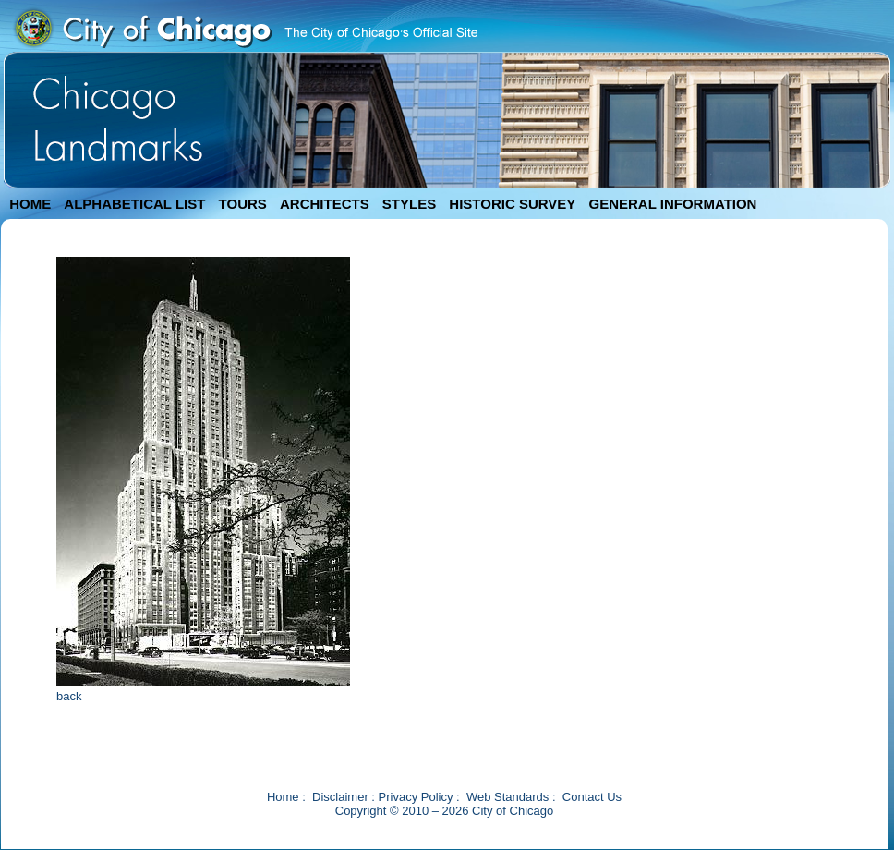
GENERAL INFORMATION (673, 204)
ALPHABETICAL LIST (134, 204)
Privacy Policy (416, 797)
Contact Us (592, 797)
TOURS (243, 204)
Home (283, 797)
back (68, 696)
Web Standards (507, 797)
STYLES (409, 204)
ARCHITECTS (324, 204)
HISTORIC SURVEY (512, 204)
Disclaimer (340, 797)
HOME (30, 204)
